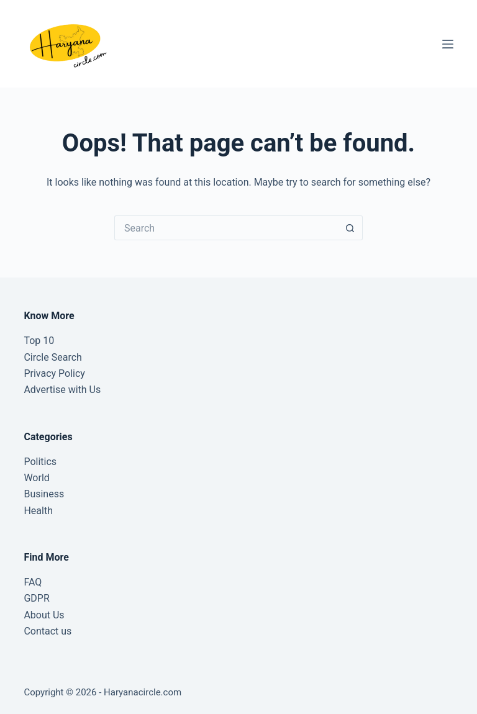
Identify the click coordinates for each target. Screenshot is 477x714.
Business (44, 494)
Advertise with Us (62, 389)
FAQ (33, 582)
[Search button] (350, 227)
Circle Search (52, 357)
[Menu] (447, 44)
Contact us (47, 631)
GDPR (36, 598)
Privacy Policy (54, 373)
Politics (40, 462)
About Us (44, 615)
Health (38, 511)
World (36, 478)
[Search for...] (226, 227)
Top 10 (39, 340)
